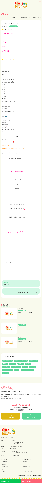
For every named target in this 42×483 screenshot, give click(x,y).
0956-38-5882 (19, 446)
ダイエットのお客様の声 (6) (21, 360)
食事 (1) (17, 370)
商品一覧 (25, 461)
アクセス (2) (5, 373)
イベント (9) (32, 367)
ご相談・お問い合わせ (27, 471)
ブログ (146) (12, 363)
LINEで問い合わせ (31, 416)
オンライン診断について (28, 469)
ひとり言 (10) (6, 367)
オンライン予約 (11, 416)
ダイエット (4, 461)
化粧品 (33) (20, 363)
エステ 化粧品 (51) (16, 367)
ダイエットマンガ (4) (7, 370)
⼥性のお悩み (5, 466)
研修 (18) (28, 363)
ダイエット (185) (33, 360)
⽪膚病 (3, 469)
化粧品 (3, 471)
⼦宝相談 (4, 464)
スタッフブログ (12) (7, 360)
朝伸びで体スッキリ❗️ (9, 284)
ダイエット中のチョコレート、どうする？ (28, 292)
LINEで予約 (5, 481)
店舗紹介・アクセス (27, 466)
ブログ (24, 464)
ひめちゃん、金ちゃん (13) (27, 370)
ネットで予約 (27, 481)
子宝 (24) (5, 363)
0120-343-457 (10, 258)
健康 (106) (25, 367)
